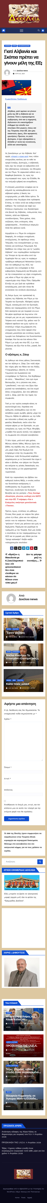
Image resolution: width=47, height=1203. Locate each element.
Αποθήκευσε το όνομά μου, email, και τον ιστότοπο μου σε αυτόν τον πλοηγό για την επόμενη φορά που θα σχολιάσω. (22, 808)
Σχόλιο (7, 719)
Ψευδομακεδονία (24, 45)
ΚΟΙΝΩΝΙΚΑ (16, 651)
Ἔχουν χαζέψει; (15, 632)
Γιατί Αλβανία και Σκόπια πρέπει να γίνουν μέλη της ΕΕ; (23, 57)
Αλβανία (7, 45)
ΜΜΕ (14, 680)
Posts (23, 1197)
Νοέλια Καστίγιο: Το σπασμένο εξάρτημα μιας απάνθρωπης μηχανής (21, 658)
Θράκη (9, 1092)
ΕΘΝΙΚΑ (9, 1012)
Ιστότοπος (8, 790)
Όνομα (8, 767)
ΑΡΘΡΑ (14, 45)
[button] (39, 30)
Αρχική (29, 1197)
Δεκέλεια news (22, 71)
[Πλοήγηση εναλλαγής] (21, 30)
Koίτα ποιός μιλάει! (17, 684)
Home (17, 1197)
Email (7, 778)
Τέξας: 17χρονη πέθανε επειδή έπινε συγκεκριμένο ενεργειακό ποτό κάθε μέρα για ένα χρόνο (23, 1150)
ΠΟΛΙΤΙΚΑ (15, 629)
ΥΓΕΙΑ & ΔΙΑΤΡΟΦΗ (12, 1065)
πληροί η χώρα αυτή (19, 156)
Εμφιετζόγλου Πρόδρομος (16, 99)
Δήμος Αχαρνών (12, 1042)
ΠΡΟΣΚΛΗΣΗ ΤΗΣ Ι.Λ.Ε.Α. (21, 1045)
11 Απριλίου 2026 (15, 1023)
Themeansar (35, 1192)
